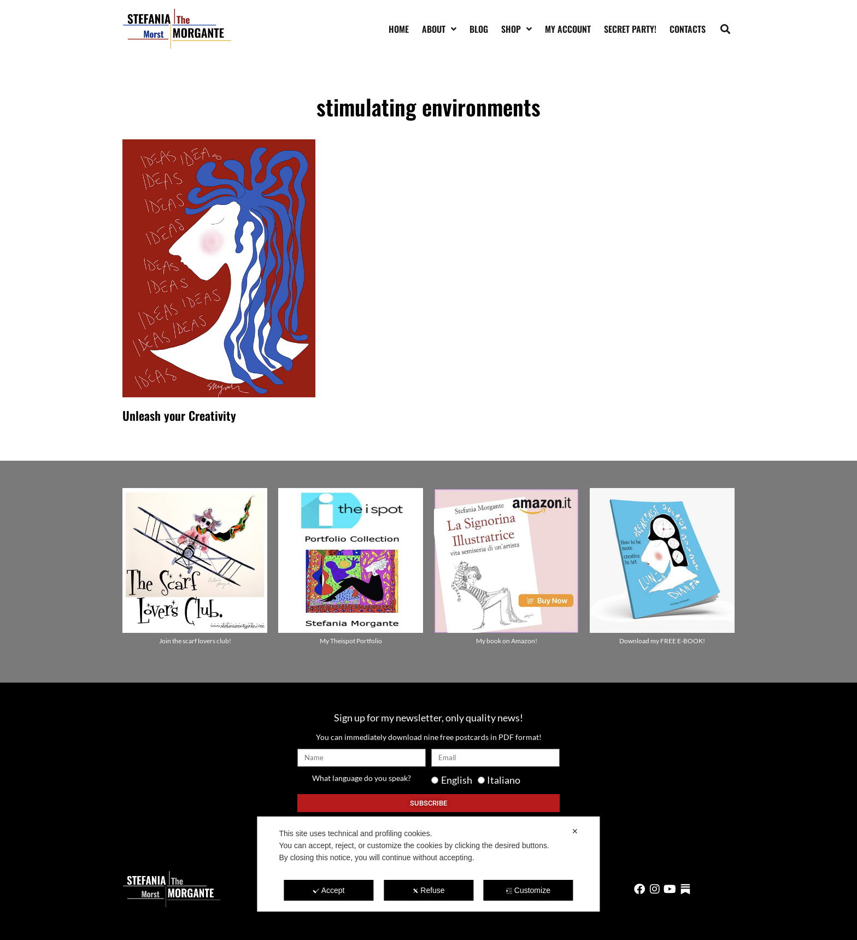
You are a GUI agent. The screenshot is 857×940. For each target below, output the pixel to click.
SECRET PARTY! (630, 29)
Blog (478, 29)
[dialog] (428, 864)
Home (399, 29)
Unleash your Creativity (179, 415)
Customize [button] (528, 890)
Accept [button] (329, 890)
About (439, 29)
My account (568, 29)
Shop (516, 29)
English (456, 780)
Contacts (688, 29)
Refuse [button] (428, 890)
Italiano (503, 780)
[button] (726, 29)
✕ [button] (575, 831)
